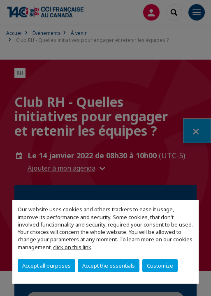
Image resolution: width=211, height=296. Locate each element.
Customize (160, 265)
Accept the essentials (108, 265)
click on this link (72, 247)
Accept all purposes (46, 265)
